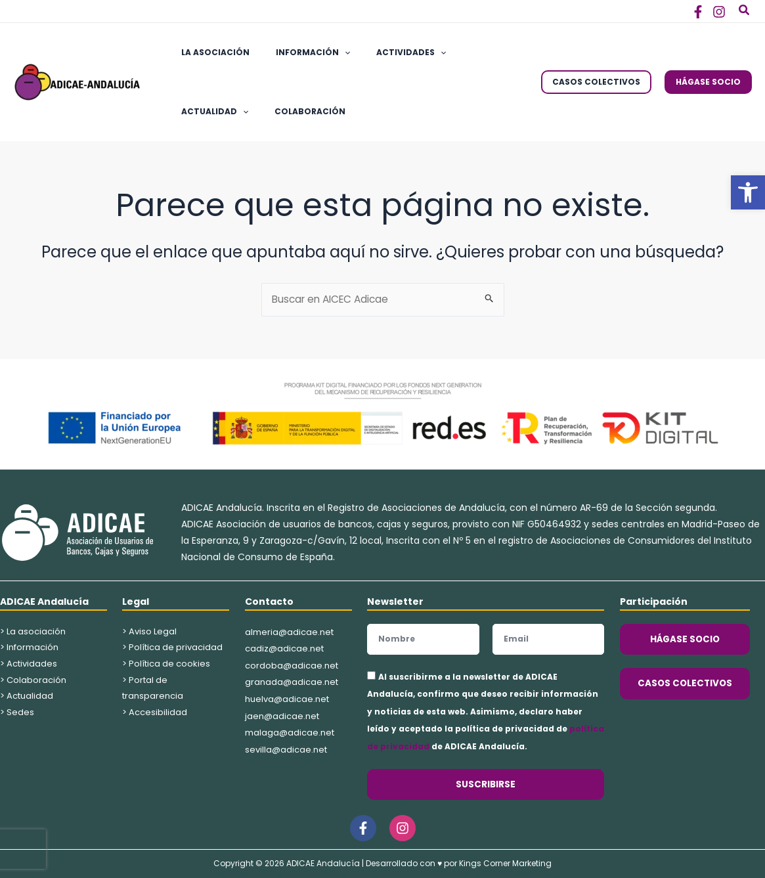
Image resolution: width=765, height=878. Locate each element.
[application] (328, 52)
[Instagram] (719, 11)
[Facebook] (698, 11)
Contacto (269, 601)
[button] (748, 192)
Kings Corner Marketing (505, 863)
